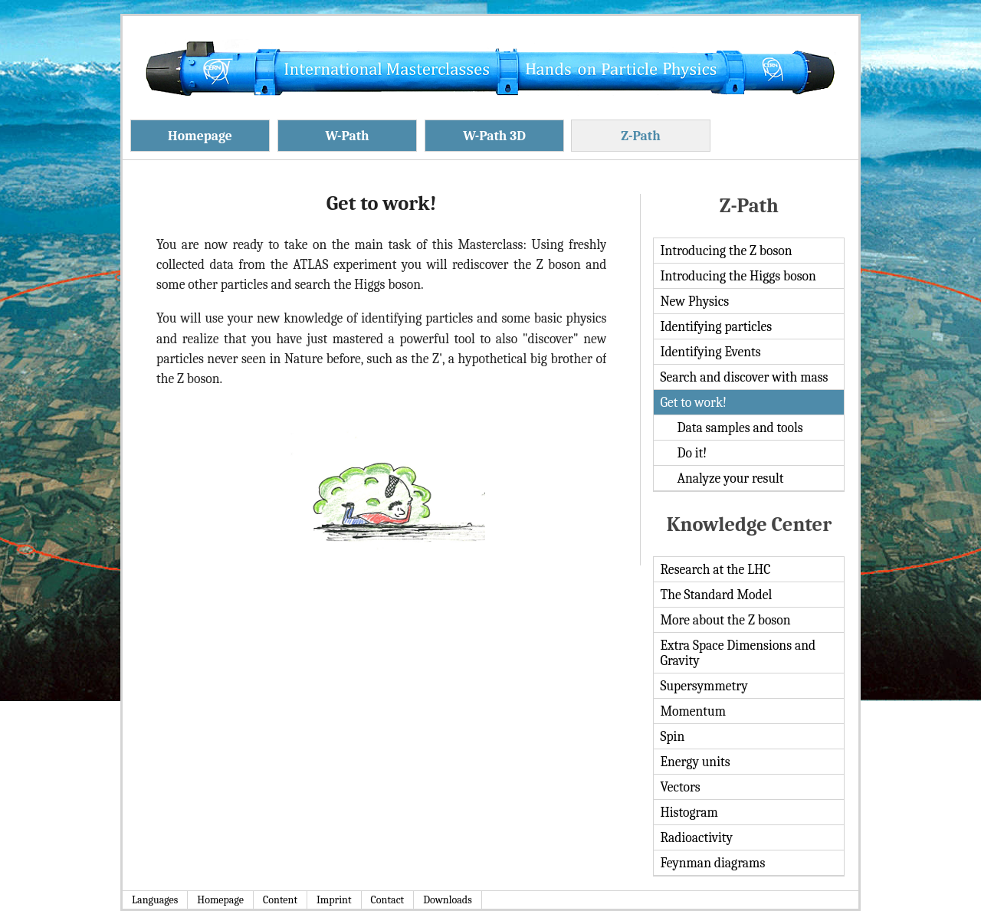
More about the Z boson (725, 620)
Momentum (693, 711)
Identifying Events (710, 351)
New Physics (694, 301)
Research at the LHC (715, 569)
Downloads (447, 899)
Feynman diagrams (712, 862)
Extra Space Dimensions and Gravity (737, 652)
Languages (155, 899)
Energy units (695, 761)
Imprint (334, 899)
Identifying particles (716, 326)
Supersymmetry (703, 685)
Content (280, 899)
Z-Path (640, 135)
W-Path (347, 135)
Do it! (692, 452)
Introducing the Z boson (726, 250)
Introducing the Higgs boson (737, 275)
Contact (388, 899)
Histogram (688, 812)
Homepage (200, 135)
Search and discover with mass (744, 377)
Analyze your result (730, 478)
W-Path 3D (494, 135)
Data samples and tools (739, 427)
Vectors (680, 787)
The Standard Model (716, 594)
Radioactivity (696, 837)
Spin (672, 736)
